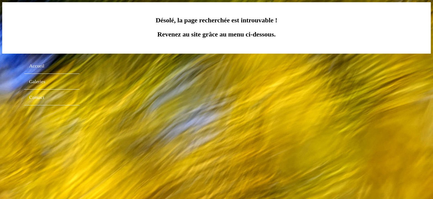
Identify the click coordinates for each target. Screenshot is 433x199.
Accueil (36, 66)
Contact (36, 97)
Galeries (37, 81)
